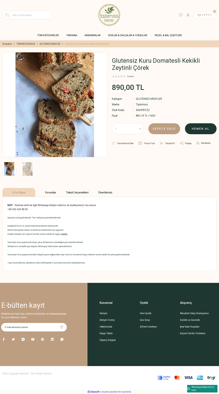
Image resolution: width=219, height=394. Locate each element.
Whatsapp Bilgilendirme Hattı (200, 388)
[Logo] (109, 15)
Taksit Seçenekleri (77, 192)
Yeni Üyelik (145, 313)
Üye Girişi (145, 320)
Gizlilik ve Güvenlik (190, 320)
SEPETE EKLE (164, 128)
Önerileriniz (105, 192)
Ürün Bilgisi (19, 192)
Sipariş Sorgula (108, 340)
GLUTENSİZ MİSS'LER (149, 98)
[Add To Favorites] (123, 143)
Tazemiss (142, 104)
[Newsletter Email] (34, 327)
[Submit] (61, 327)
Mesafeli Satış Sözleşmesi (194, 313)
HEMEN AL (201, 128)
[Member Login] (188, 15)
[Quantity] (128, 128)
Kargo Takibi (106, 333)
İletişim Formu (107, 320)
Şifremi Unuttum (148, 326)
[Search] (27, 15)
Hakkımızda (106, 326)
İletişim (103, 313)
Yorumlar (50, 192)
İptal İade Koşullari (189, 326)
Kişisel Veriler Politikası (192, 333)
